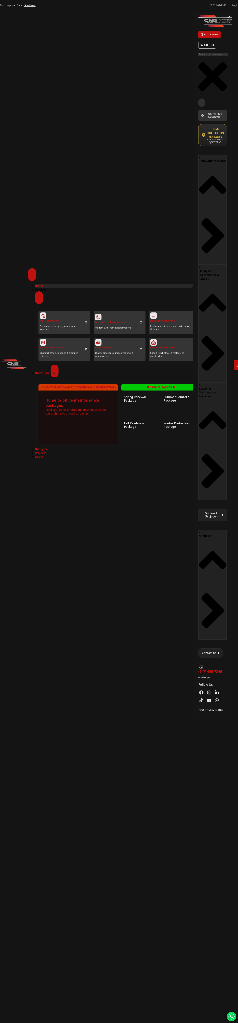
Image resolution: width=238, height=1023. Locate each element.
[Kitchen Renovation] (43, 342)
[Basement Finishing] (153, 315)
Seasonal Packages (161, 387)
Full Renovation (49, 320)
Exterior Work (104, 347)
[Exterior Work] (98, 342)
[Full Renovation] (43, 315)
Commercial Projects (163, 347)
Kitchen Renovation (52, 347)
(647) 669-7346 (218, 5)
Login (235, 5)
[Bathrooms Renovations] (98, 317)
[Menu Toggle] (32, 274)
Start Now (29, 5)
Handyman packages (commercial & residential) (78, 387)
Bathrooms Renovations (110, 322)
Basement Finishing (162, 320)
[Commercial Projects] (153, 342)
